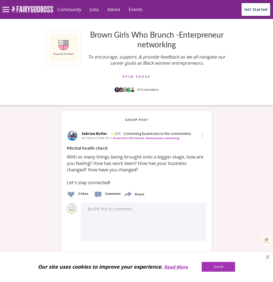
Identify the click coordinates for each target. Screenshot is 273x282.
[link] (136, 165)
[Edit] (202, 135)
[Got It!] (218, 267)
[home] (32, 12)
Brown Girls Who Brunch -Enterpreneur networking (146, 138)
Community (69, 9)
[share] (127, 193)
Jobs (94, 9)
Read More (176, 267)
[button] (202, 135)
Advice (113, 9)
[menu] (6, 5)
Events (136, 9)
